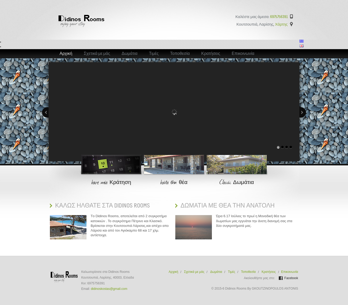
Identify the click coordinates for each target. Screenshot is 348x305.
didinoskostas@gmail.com (109, 289)
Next (302, 112)
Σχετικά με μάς (97, 53)
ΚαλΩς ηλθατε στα (102, 205)
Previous (45, 112)
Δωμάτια (130, 53)
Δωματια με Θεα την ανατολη (228, 205)
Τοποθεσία (180, 53)
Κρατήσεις (210, 53)
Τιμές (154, 53)
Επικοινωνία (243, 53)
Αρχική (66, 53)
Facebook (291, 278)
